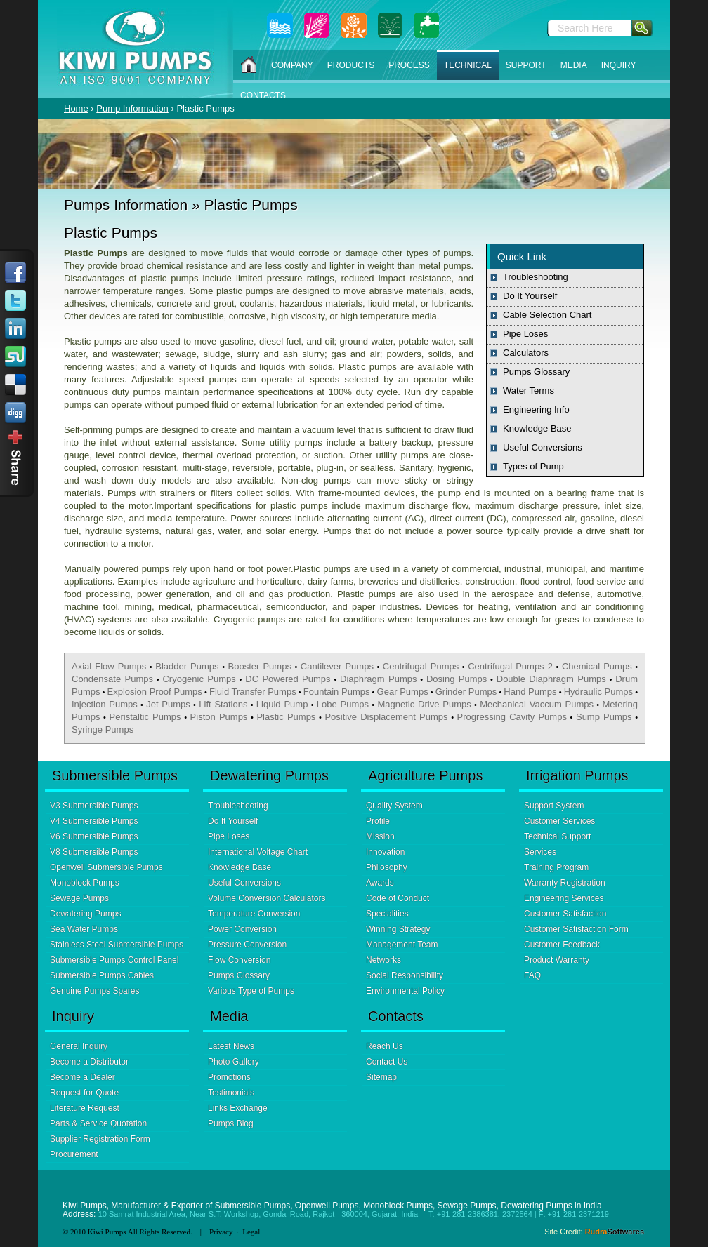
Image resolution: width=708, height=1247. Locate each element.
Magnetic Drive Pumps (424, 704)
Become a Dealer (82, 1077)
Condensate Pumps (112, 679)
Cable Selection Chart (547, 314)
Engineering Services (563, 898)
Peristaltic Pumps (145, 717)
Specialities (387, 914)
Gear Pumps (402, 691)
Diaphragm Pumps (378, 679)
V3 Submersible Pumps (94, 806)
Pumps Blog (231, 1123)
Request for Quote (84, 1093)
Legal (251, 1231)
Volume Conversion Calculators (266, 898)
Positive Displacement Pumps (385, 717)
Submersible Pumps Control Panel (114, 960)
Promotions (229, 1077)
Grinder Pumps (466, 691)
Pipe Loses (525, 333)
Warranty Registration (564, 883)
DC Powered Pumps (287, 679)
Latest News (231, 1046)
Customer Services (559, 821)
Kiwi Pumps (107, 1231)
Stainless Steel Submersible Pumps (116, 944)
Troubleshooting (535, 277)
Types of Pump (533, 466)
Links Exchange (238, 1108)
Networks (383, 960)
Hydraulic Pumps (598, 691)
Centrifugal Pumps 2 (510, 666)
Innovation (385, 852)
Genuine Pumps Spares (94, 991)
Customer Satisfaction (565, 914)
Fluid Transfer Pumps (252, 691)
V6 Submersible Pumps (94, 836)
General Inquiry (78, 1046)
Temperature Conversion (254, 914)
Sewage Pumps (79, 898)
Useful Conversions (542, 447)
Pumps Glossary (536, 371)
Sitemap (381, 1077)
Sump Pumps (604, 717)
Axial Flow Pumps (109, 666)
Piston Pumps (219, 717)
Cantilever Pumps (337, 666)
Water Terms (528, 390)
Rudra (614, 1231)
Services (540, 852)
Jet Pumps (168, 704)
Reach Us (384, 1046)
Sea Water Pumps (84, 929)
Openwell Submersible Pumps (106, 867)
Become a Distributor (89, 1062)
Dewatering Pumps (85, 914)
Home (76, 108)
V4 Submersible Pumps (94, 821)
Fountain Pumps (336, 691)
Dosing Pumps (456, 679)
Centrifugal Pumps (421, 666)
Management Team (402, 944)
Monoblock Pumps (84, 883)
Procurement (74, 1154)
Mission (380, 836)
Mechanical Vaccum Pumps (537, 704)
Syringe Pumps (102, 729)
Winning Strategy (398, 929)
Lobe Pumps (343, 704)
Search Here (585, 28)
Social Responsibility (404, 975)
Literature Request (84, 1108)
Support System (554, 806)
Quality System (394, 806)
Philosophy (386, 867)
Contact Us (386, 1062)
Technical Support (557, 836)
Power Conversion (242, 929)
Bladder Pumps (186, 666)
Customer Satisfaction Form (576, 929)
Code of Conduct (397, 898)
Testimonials (231, 1093)
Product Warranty (556, 960)
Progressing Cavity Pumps (512, 717)
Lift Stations (223, 704)
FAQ (532, 975)
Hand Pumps (530, 691)
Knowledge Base (537, 428)
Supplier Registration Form (100, 1139)
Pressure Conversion (247, 944)
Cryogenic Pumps (198, 679)
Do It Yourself (530, 296)
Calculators (526, 352)
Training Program (556, 867)
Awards (380, 883)
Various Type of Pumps (251, 991)
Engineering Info (536, 409)
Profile (378, 821)
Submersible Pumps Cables (102, 975)
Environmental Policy (405, 991)
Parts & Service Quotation (98, 1123)
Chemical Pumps (597, 666)
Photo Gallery (233, 1062)
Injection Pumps (105, 704)
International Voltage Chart (258, 852)
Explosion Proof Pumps (154, 691)
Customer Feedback (562, 944)
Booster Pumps (259, 666)
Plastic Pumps (285, 717)
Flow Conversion (239, 960)
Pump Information (132, 108)
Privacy (221, 1231)
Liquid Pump (282, 704)
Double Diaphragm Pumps (551, 679)
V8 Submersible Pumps (94, 852)
